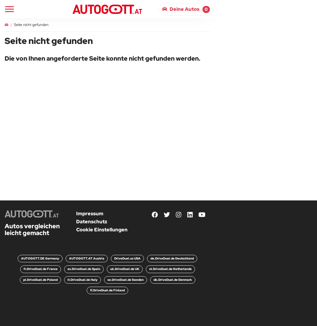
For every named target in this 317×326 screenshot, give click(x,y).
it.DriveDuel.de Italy (82, 280)
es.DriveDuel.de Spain (83, 269)
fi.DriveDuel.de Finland (107, 290)
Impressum (89, 213)
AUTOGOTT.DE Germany (40, 258)
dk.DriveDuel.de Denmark (173, 280)
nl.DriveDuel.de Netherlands (170, 269)
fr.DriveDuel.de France (41, 269)
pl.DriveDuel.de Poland (40, 280)
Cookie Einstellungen (102, 229)
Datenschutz (91, 221)
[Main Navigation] (9, 9)
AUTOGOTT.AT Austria (86, 258)
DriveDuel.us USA (127, 258)
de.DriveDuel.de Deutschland (172, 258)
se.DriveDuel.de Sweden (125, 280)
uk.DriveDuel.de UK (124, 269)
